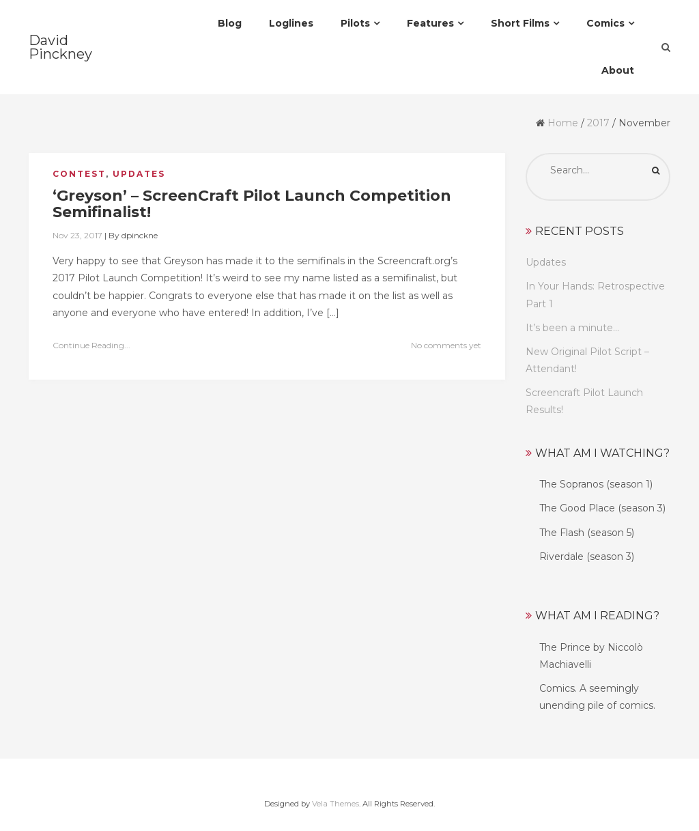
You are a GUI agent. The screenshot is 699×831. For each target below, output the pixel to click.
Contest (79, 174)
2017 (598, 123)
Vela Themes (335, 803)
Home (562, 123)
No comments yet (446, 345)
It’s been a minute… (572, 328)
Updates (139, 174)
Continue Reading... (91, 345)
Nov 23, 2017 (77, 235)
